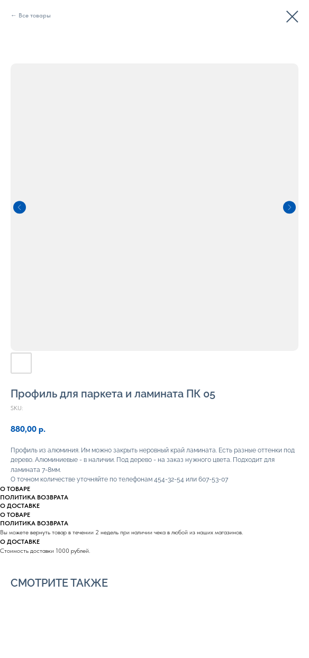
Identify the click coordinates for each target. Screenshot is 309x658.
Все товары (35, 15)
